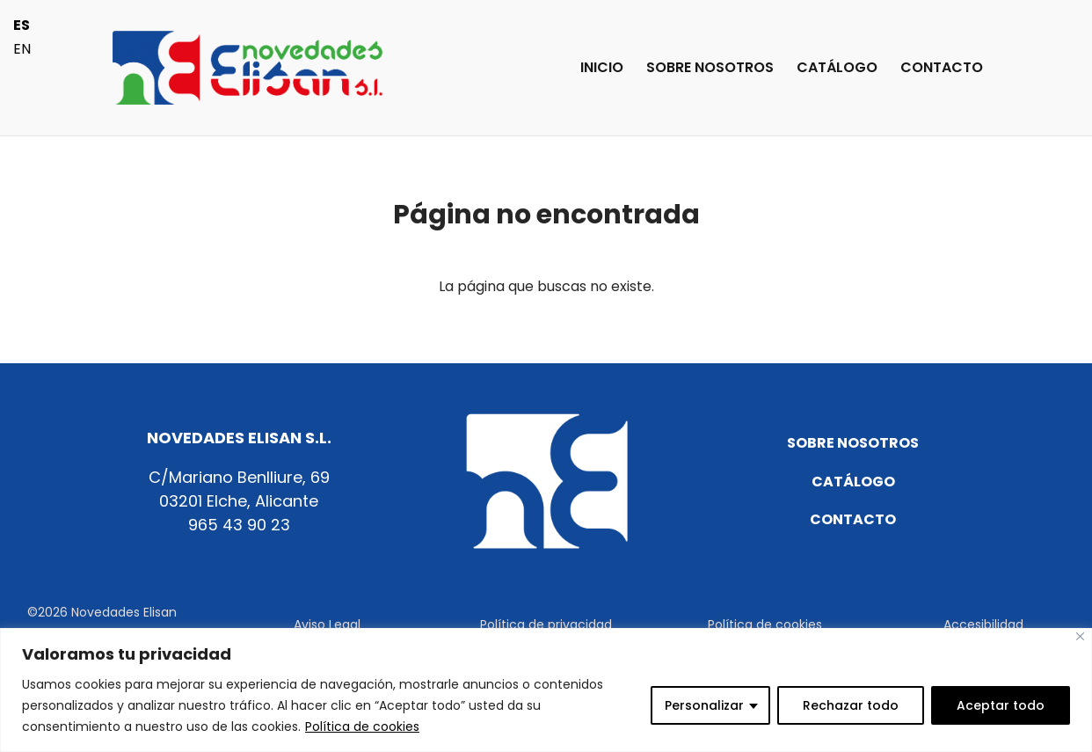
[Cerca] (1080, 636)
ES (21, 25)
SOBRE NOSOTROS (710, 69)
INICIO (601, 69)
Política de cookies (362, 726)
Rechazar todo (851, 705)
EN (22, 49)
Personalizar (704, 705)
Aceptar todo (1001, 705)
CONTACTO (941, 69)
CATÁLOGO (837, 69)
